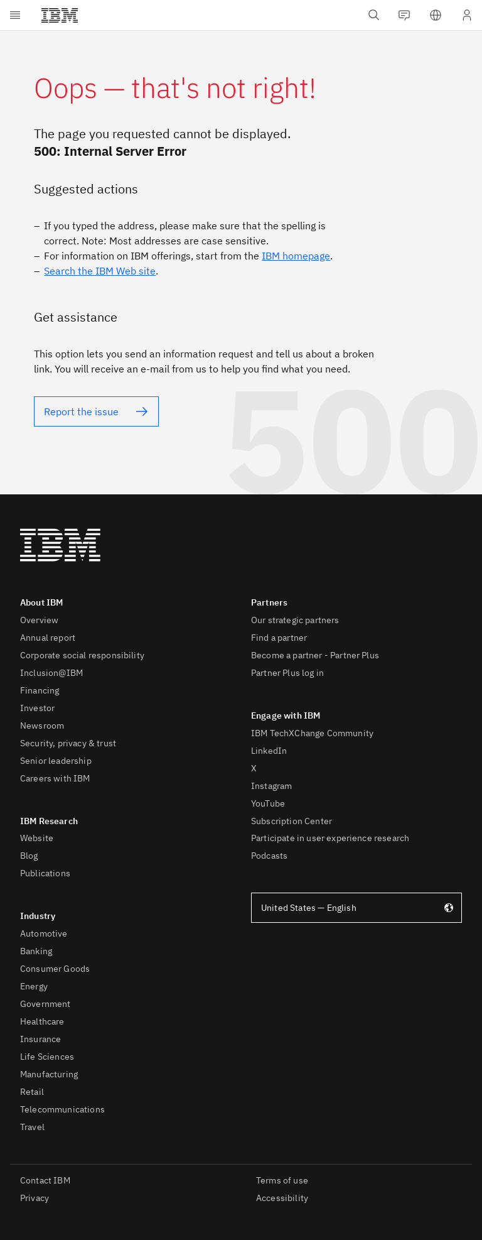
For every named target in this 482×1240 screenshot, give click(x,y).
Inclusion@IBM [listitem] (51, 672)
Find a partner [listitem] (279, 637)
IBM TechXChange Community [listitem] (312, 733)
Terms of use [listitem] (282, 1180)
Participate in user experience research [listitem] (330, 838)
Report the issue (81, 411)
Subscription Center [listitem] (291, 821)
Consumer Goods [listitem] (55, 968)
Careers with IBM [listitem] (55, 778)
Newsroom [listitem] (42, 725)
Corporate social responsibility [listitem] (82, 655)
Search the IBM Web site (100, 270)
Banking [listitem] (36, 951)
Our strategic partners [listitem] (295, 620)
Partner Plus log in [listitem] (287, 672)
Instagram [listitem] (271, 785)
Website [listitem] (36, 838)
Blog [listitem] (29, 855)
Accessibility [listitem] (282, 1198)
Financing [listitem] (39, 690)
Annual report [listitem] (47, 637)
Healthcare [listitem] (42, 1021)
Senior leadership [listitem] (56, 760)
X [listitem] (254, 768)
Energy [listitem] (34, 986)
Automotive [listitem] (44, 933)
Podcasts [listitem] (269, 855)
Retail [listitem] (32, 1091)
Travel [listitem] (32, 1127)
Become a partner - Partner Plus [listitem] (315, 655)
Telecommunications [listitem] (62, 1109)
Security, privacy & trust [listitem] (68, 743)
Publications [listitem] (45, 873)
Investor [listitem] (37, 708)
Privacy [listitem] (34, 1198)
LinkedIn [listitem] (269, 750)
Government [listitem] (45, 1003)
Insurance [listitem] (40, 1039)
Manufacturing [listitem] (49, 1074)
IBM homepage (296, 255)
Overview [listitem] (39, 620)
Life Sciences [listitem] (47, 1056)
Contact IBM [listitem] (45, 1180)
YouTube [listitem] (268, 803)
